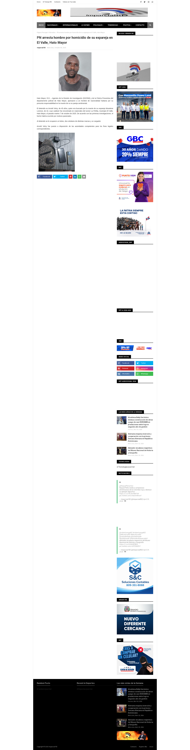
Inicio (38, 2)
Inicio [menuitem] (41, 25)
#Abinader (134, 538)
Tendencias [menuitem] (113, 25)
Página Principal (42, 32)
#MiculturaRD (136, 534)
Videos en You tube (69, 2)
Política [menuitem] (126, 25)
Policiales (52, 32)
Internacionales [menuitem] (70, 25)
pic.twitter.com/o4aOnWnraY (130, 496)
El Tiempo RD (47, 2)
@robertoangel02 (125, 533)
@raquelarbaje (124, 536)
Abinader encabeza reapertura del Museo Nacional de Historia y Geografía (140, 450)
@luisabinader (136, 536)
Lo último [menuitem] (85, 25)
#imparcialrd (142, 538)
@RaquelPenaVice (126, 486)
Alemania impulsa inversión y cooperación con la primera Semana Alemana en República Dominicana (140, 437)
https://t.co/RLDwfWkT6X (129, 494)
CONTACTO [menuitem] (140, 25)
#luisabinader (124, 538)
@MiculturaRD (124, 534)
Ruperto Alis (143, 747)
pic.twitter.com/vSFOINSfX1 (130, 546)
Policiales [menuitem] (98, 25)
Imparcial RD (41, 48)
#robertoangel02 (139, 533)
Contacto (57, 2)
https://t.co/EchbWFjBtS (128, 544)
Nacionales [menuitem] (52, 25)
